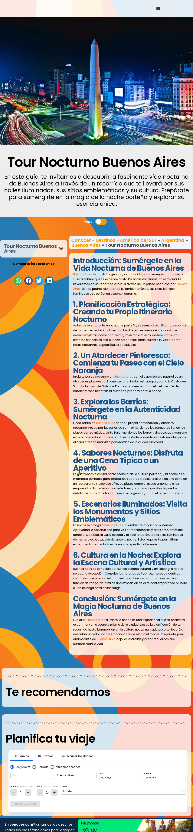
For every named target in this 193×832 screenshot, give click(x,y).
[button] (158, 8)
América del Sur (138, 240)
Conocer (81, 240)
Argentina (172, 240)
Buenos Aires (86, 245)
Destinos (105, 240)
